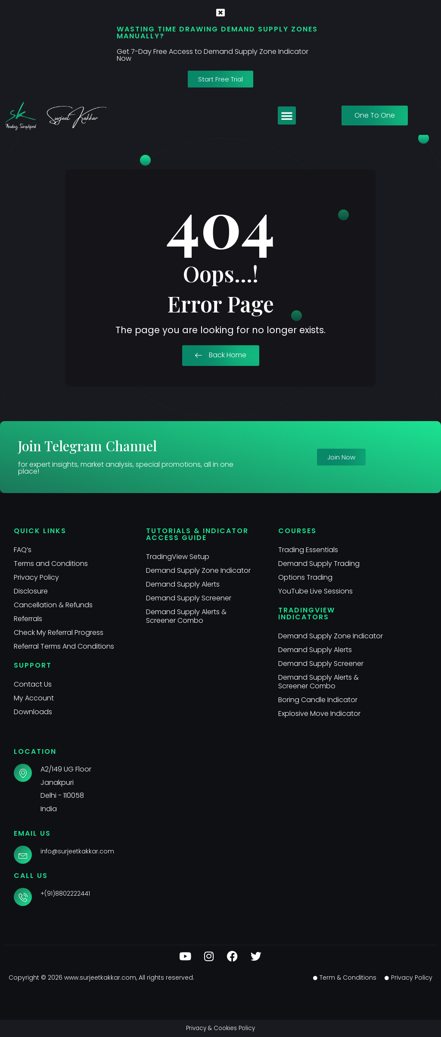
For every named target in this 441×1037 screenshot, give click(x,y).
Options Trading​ (305, 577)
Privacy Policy (36, 577)
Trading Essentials (308, 550)
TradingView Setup (177, 557)
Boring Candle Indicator (317, 700)
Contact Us (33, 684)
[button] (287, 115)
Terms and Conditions (51, 563)
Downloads (33, 712)
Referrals (28, 619)
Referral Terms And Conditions (64, 646)
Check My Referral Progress (59, 632)
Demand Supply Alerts (183, 584)
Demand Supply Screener (188, 598)
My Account (34, 698)
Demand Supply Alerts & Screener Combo (186, 616)
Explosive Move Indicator (319, 713)
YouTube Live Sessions (315, 591)
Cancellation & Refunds (53, 605)
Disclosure (31, 591)
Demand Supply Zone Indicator (198, 570)
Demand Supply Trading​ (319, 563)
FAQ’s (22, 550)
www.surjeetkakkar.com (100, 977)
